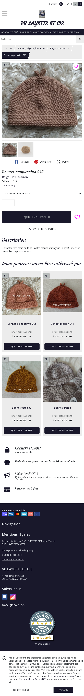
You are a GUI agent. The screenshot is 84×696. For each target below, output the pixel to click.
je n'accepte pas (21, 689)
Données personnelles (13, 559)
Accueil (8, 48)
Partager (22, 162)
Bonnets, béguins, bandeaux (31, 48)
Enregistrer (43, 162)
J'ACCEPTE (63, 689)
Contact (53, 4)
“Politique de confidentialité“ (32, 679)
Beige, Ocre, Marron (15, 177)
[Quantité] (8, 203)
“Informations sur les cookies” (62, 676)
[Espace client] (61, 4)
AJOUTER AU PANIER (36, 217)
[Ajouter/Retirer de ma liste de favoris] (77, 217)
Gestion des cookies (11, 554)
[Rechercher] (80, 39)
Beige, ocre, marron (59, 48)
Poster (63, 162)
